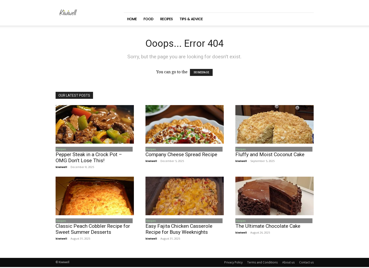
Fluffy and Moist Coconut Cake (269, 155)
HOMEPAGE (201, 72)
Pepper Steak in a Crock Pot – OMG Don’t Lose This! (89, 158)
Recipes (166, 19)
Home (132, 19)
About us (288, 263)
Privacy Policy (233, 263)
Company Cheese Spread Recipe (181, 155)
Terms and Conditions (262, 263)
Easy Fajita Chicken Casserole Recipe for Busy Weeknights (178, 230)
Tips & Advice (191, 19)
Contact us (306, 263)
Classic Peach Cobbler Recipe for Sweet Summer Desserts (93, 230)
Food (148, 19)
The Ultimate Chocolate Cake (267, 227)
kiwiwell (61, 167)
